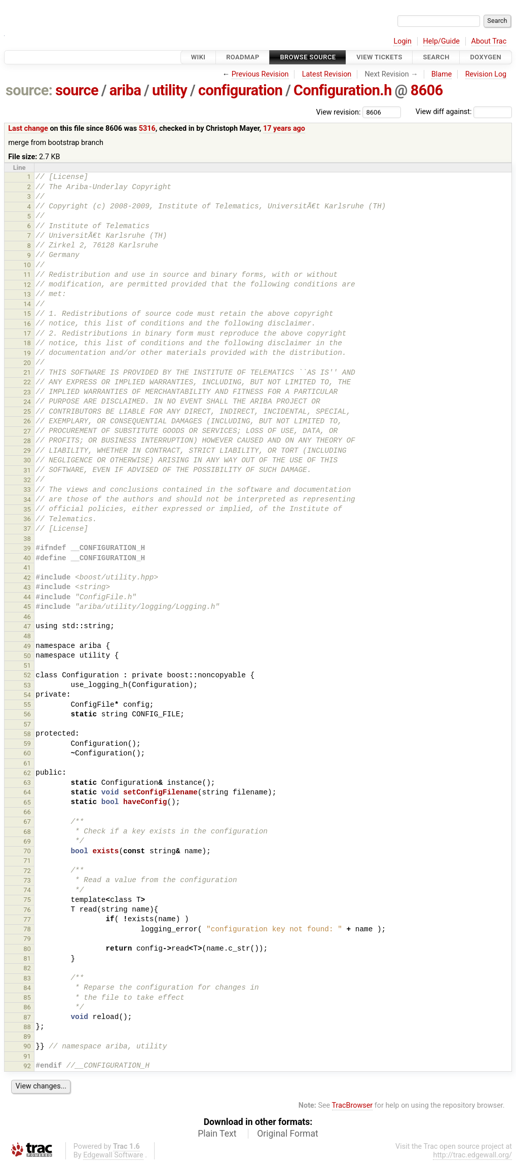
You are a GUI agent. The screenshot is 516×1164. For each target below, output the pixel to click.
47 (27, 626)
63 (27, 782)
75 (27, 899)
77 (27, 919)
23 (27, 392)
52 (27, 675)
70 (27, 851)
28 (27, 441)
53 (27, 685)
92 (27, 1066)
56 (27, 714)
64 (27, 792)
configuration (240, 90)
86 (27, 1007)
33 (27, 489)
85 (27, 997)
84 (27, 988)
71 (27, 860)
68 (27, 831)
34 (27, 499)
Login (402, 41)
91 (27, 1056)
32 (27, 480)
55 (27, 704)
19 (27, 353)
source (76, 90)
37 (27, 528)
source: (29, 90)
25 (27, 411)
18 (27, 343)
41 (27, 567)
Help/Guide (441, 41)
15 (27, 313)
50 (27, 656)
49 (27, 646)
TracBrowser (352, 1105)
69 (27, 841)
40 (27, 558)
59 (27, 743)
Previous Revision (260, 74)
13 (27, 294)
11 (27, 274)
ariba (125, 90)
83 (27, 978)
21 (27, 372)
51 (27, 665)
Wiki (198, 57)
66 (27, 812)
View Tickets (379, 57)
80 (27, 949)
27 (27, 431)
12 (27, 284)
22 (27, 382)
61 (27, 763)
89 (27, 1036)
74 (27, 890)
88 (27, 1027)
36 (27, 519)
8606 (427, 90)
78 (27, 929)
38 (27, 538)
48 (27, 636)
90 (27, 1046)
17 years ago (284, 128)
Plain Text (217, 1134)
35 (27, 509)
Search (436, 57)
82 (27, 968)
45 (27, 606)
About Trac (489, 41)
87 (27, 1017)
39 (27, 548)
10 (27, 265)
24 (27, 402)
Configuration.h (342, 90)
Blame (441, 74)
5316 (147, 128)
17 (27, 333)
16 (27, 324)
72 (27, 871)
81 (27, 958)
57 (27, 724)
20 (27, 363)
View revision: (338, 111)
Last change (28, 128)
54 (27, 695)
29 (27, 450)
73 (27, 880)
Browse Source (308, 57)
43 (27, 587)
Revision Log (486, 74)
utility (169, 90)
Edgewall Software (113, 1155)
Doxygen (485, 57)
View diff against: (464, 111)
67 (27, 821)
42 (27, 577)
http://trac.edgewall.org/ (472, 1155)
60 (27, 753)
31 (27, 470)
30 (27, 460)
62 (27, 773)
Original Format (287, 1134)
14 (27, 304)
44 (27, 597)
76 (27, 910)
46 (27, 617)
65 (27, 802)
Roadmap (243, 57)
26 (27, 421)
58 (27, 734)
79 (27, 938)
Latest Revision (327, 74)
